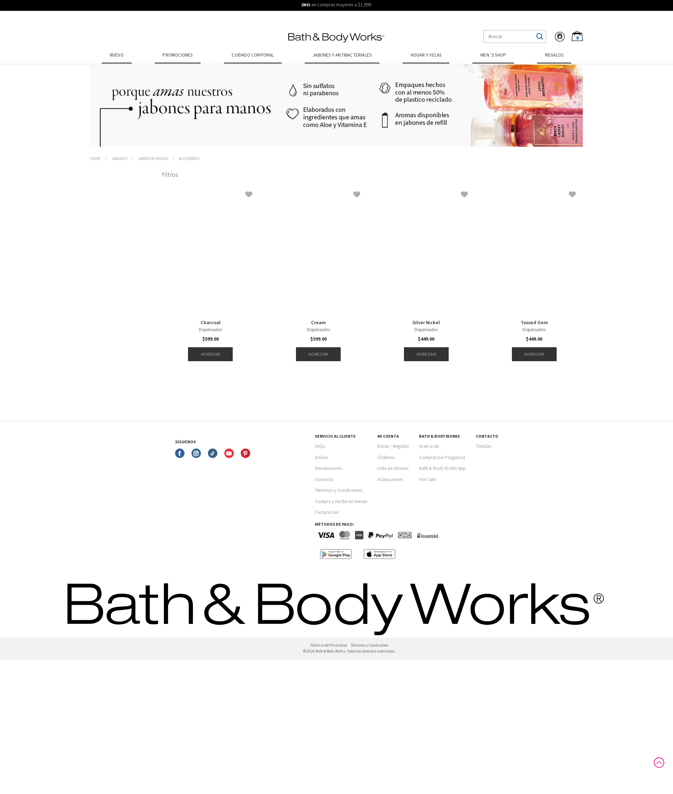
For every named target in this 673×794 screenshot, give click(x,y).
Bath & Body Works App (442, 468)
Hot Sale (427, 479)
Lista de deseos (392, 468)
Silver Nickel (426, 322)
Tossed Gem (534, 322)
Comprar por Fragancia (442, 457)
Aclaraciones (390, 479)
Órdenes (386, 457)
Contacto (324, 479)
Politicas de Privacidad (328, 645)
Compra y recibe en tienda (341, 501)
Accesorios (189, 159)
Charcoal (210, 322)
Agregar (210, 354)
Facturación (327, 512)
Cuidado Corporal (253, 55)
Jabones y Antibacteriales (342, 55)
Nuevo (117, 55)
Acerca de (429, 446)
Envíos (321, 457)
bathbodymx (95, 159)
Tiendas (484, 446)
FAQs (320, 446)
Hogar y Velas (426, 55)
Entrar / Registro (393, 446)
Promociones (177, 55)
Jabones (119, 159)
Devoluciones (328, 468)
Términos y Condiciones (338, 490)
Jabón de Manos (153, 159)
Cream (318, 322)
